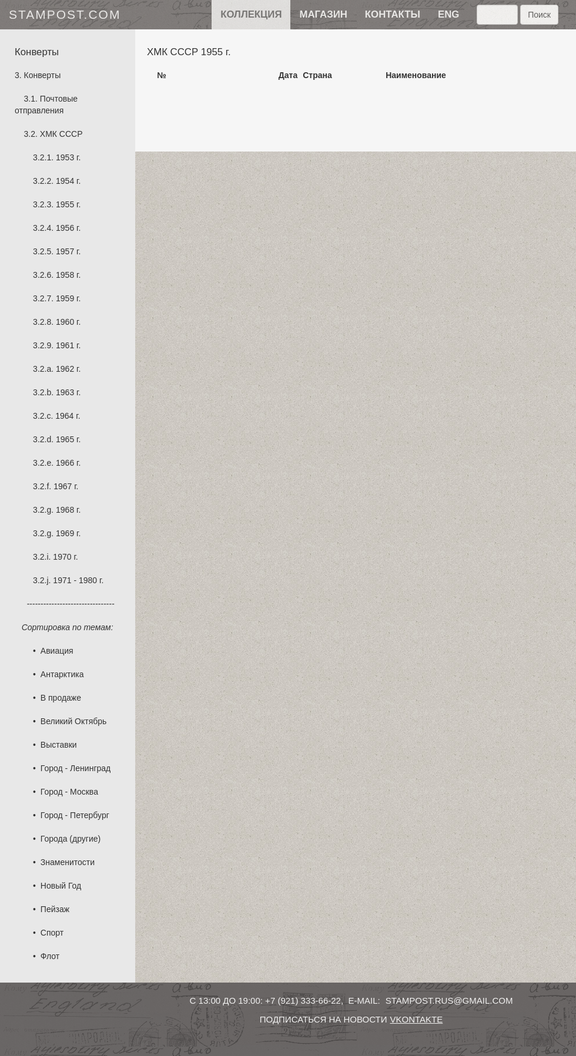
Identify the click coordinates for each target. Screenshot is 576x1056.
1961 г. (68, 345)
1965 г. (68, 439)
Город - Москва (69, 791)
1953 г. (68, 157)
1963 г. (68, 392)
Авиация (57, 650)
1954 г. (68, 181)
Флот (50, 956)
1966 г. (68, 463)
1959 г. (68, 298)
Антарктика (62, 674)
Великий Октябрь (74, 721)
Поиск (539, 14)
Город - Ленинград (75, 768)
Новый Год (61, 885)
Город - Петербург (75, 815)
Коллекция (251, 14)
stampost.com (64, 14)
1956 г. (68, 228)
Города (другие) (71, 838)
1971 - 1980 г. (78, 580)
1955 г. (68, 204)
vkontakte (416, 1019)
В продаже (61, 697)
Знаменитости (68, 862)
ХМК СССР (61, 134)
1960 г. (68, 322)
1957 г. (68, 251)
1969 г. (68, 533)
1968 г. (68, 509)
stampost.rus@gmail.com (449, 1000)
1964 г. (67, 416)
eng (448, 14)
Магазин (323, 14)
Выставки (59, 744)
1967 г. (65, 486)
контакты (392, 14)
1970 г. (65, 556)
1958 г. (68, 275)
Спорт (52, 932)
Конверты (42, 75)
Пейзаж (55, 909)
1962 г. (68, 369)
